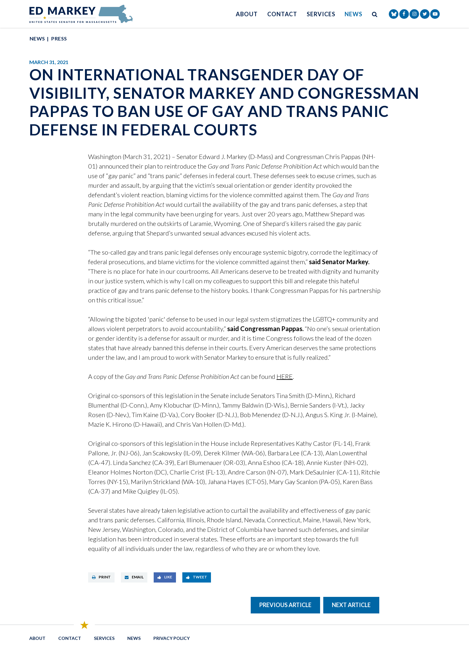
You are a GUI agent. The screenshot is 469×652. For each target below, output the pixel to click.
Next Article (351, 604)
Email (134, 577)
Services (321, 14)
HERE (284, 376)
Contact (282, 14)
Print (101, 577)
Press (59, 38)
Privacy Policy (171, 638)
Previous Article (285, 604)
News (353, 14)
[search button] (375, 14)
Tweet (196, 577)
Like (165, 577)
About (247, 14)
